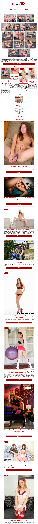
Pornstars (21, 9)
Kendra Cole (19, 204)
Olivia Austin (19, 436)
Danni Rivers (19, 379)
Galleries (26, 9)
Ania (19, 267)
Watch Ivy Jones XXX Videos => (18, 63)
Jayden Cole (19, 322)
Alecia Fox (19, 235)
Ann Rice (19, 172)
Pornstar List (16, 9)
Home (11, 9)
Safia (19, 470)
